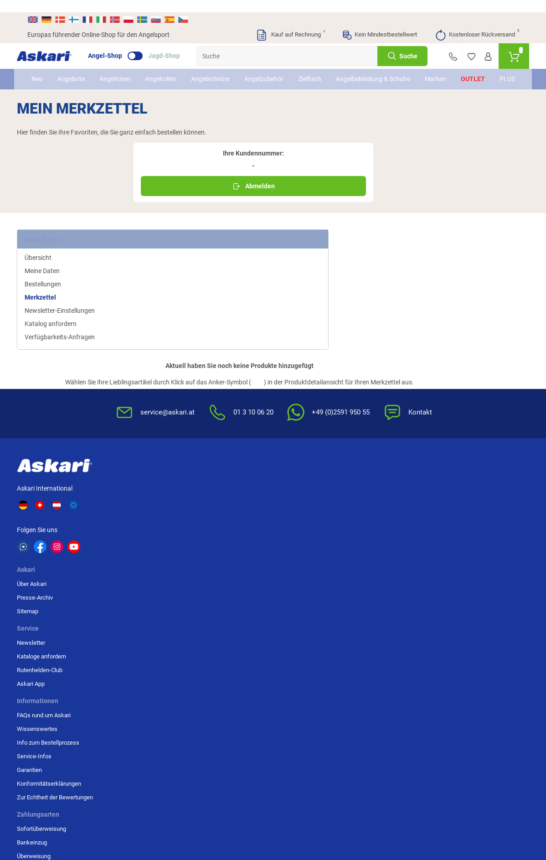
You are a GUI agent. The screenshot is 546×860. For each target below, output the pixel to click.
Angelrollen (164, 71)
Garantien (291, 464)
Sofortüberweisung (470, 410)
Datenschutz (378, 437)
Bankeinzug (461, 423)
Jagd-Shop (175, 43)
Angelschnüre (213, 71)
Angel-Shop (115, 43)
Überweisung (462, 437)
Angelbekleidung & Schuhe (365, 71)
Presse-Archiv (144, 423)
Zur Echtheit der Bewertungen (298, 496)
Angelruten (118, 71)
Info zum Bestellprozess (309, 437)
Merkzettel (51, 248)
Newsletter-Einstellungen (70, 261)
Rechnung (459, 478)
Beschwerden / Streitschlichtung (384, 499)
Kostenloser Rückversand (477, 22)
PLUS (503, 71)
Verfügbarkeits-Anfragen (70, 287)
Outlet (469, 71)
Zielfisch (313, 71)
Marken (432, 71)
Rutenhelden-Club (217, 437)
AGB (367, 410)
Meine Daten (52, 221)
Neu (40, 71)
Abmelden (454, 141)
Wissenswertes (298, 423)
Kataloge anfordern (219, 423)
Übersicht (48, 208)
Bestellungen (53, 234)
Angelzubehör (267, 71)
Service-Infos (295, 451)
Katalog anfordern (61, 274)
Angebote (74, 71)
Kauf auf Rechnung (290, 22)
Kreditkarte (460, 451)
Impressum (376, 481)
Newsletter (209, 410)
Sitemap (137, 437)
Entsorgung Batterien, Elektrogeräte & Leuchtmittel (389, 459)
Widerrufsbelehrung (387, 423)
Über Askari (141, 410)
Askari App (208, 451)
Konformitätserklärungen (310, 478)
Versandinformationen (122, 810)
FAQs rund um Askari (305, 410)
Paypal (454, 464)
